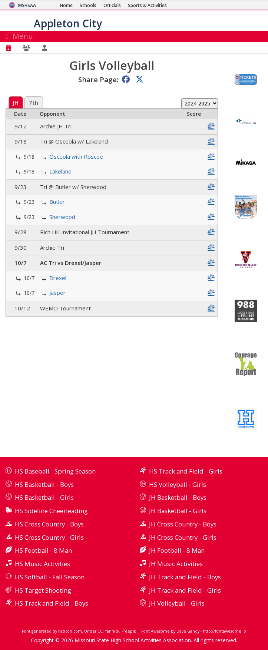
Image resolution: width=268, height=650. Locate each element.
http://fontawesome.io (224, 631)
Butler (57, 201)
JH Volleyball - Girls (177, 603)
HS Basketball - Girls (44, 497)
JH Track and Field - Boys (185, 577)
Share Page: (98, 79)
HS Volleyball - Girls (177, 484)
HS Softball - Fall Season (50, 577)
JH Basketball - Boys (177, 497)
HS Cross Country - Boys (49, 524)
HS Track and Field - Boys (51, 603)
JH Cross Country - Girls (182, 537)
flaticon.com (70, 631)
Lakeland (60, 171)
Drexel (57, 278)
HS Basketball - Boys (44, 484)
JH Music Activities (176, 563)
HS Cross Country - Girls (49, 537)
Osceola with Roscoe (76, 156)
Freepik (129, 631)
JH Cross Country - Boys (182, 524)
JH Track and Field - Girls (185, 590)
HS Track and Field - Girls (185, 471)
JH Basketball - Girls (177, 510)
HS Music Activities (42, 563)
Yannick (112, 631)
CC (100, 631)
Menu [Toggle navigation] (19, 36)
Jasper (57, 292)
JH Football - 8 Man (177, 550)
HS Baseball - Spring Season (55, 471)
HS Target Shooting (43, 590)
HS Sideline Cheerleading (51, 510)
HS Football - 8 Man (43, 550)
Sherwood (62, 216)
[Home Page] (66, 5)
